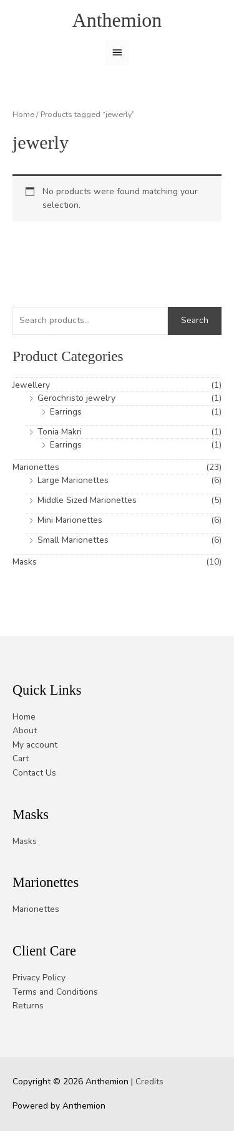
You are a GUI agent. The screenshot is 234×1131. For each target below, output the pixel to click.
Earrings (66, 412)
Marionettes (35, 467)
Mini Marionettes (69, 520)
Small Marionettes (73, 540)
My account (34, 745)
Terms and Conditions (55, 992)
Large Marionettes (73, 480)
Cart (20, 758)
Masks (24, 562)
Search (194, 320)
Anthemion (117, 20)
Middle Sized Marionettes (87, 500)
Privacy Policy (39, 977)
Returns (28, 1005)
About (24, 730)
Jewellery (31, 385)
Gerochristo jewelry (76, 398)
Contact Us (34, 773)
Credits (149, 1081)
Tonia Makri (59, 432)
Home (23, 114)
